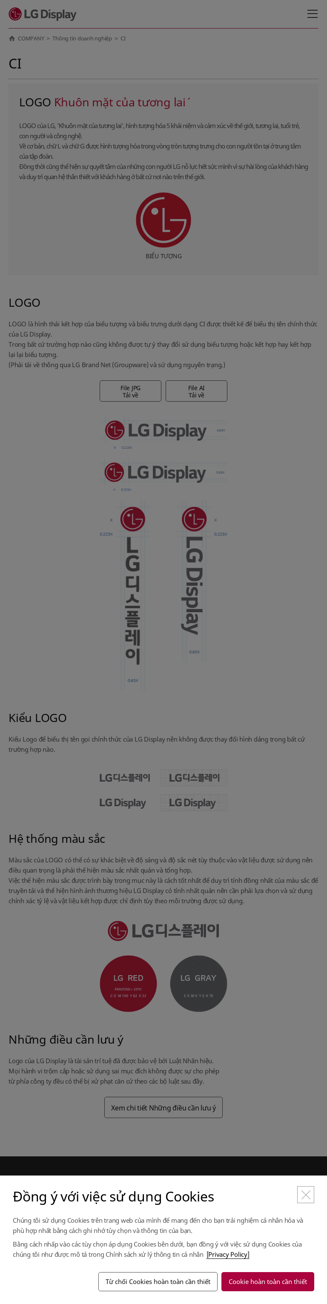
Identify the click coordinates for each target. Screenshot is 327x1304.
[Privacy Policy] (228, 1254)
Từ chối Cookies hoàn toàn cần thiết (158, 1281)
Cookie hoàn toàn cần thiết (268, 1281)
